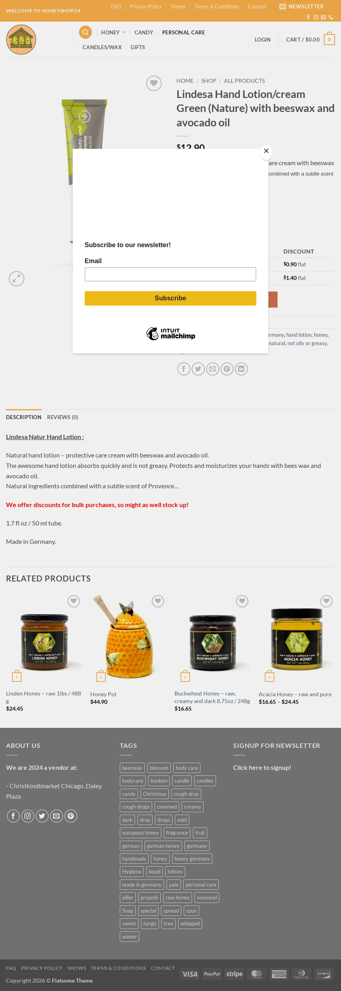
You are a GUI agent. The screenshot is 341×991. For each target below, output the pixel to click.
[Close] (266, 152)
